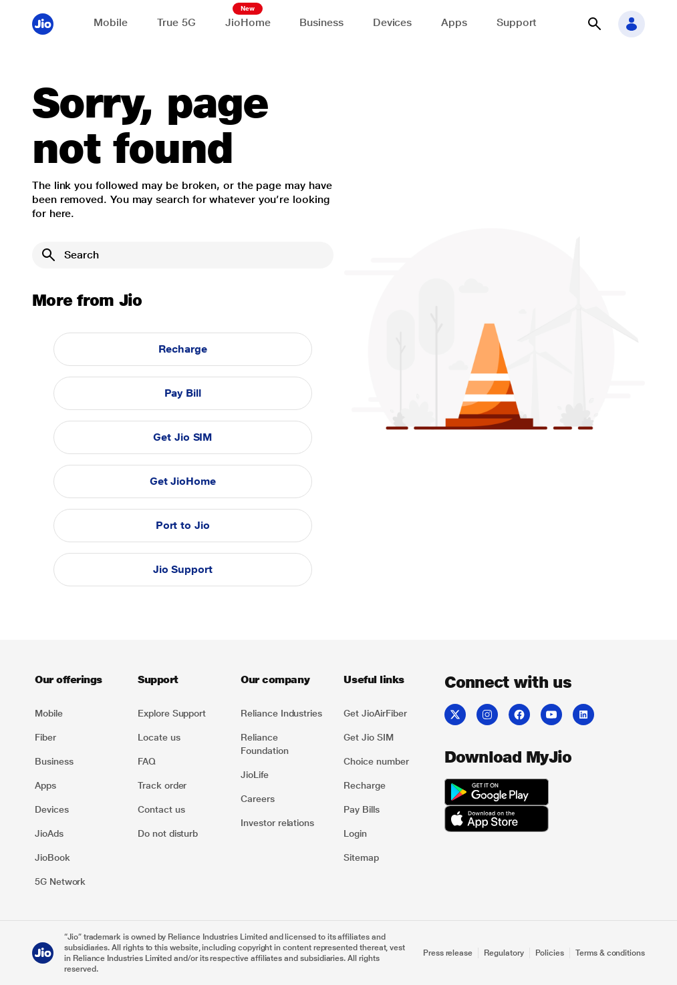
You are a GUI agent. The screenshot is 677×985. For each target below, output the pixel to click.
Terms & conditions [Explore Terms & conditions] (610, 953)
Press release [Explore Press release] (447, 953)
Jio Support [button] (183, 569)
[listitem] (78, 713)
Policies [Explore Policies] (550, 953)
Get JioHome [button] (183, 481)
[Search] (182, 255)
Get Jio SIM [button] (182, 437)
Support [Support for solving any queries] (517, 22)
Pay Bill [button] (182, 393)
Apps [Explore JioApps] (454, 22)
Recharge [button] (182, 349)
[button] (594, 24)
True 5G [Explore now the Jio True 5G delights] (176, 22)
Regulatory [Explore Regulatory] (503, 953)
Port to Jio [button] (183, 525)
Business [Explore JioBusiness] (321, 22)
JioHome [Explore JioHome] (247, 22)
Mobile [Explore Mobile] (111, 22)
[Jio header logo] (42, 24)
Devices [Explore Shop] (392, 22)
